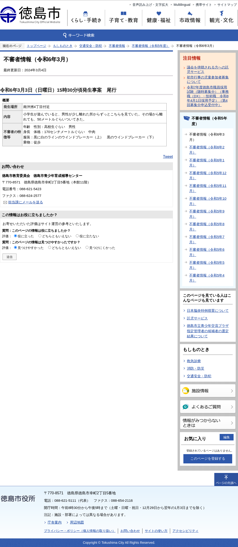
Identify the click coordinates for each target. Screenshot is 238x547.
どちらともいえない (56, 236)
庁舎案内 (55, 522)
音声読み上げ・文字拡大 (150, 5)
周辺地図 (77, 522)
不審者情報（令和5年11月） (207, 188)
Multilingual (182, 5)
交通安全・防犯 (90, 46)
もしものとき (63, 46)
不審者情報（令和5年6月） (207, 252)
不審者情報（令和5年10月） (207, 201)
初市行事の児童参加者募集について (208, 79)
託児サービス (197, 318)
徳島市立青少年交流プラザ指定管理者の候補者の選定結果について (208, 331)
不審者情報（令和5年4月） (207, 278)
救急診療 (194, 361)
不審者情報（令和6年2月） (207, 149)
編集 (226, 437)
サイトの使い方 (156, 531)
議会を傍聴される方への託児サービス (208, 69)
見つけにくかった (102, 248)
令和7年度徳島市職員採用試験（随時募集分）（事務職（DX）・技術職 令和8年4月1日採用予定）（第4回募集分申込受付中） (208, 96)
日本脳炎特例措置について (208, 311)
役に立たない (89, 236)
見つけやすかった (31, 248)
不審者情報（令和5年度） (150, 46)
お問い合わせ (130, 531)
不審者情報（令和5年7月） (207, 239)
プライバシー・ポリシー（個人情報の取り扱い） (80, 531)
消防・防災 (195, 368)
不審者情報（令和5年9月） (207, 213)
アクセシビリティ (185, 531)
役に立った (26, 236)
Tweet (168, 157)
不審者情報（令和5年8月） (207, 226)
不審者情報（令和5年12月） (207, 175)
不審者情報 (117, 46)
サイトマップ (227, 5)
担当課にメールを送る (25, 202)
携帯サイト (204, 5)
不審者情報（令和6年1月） (207, 162)
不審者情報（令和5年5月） (207, 265)
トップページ (36, 46)
